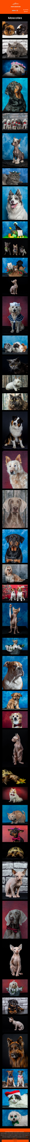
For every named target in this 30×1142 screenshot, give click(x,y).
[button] (15, 10)
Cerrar (15, 1141)
